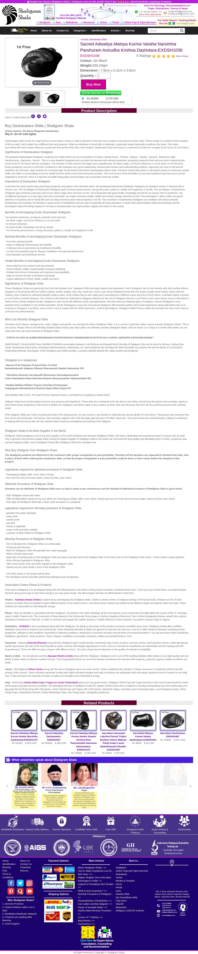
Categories (80, 30)
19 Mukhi (24, 626)
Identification (99, 30)
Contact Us (62, 30)
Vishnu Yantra (36, 669)
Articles (116, 30)
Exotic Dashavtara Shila (94, 39)
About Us (47, 30)
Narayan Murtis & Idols (60, 656)
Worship (130, 30)
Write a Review (182, 56)
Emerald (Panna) (37, 642)
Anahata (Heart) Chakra (28, 599)
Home (33, 30)
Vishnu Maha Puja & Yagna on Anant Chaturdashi (51, 682)
